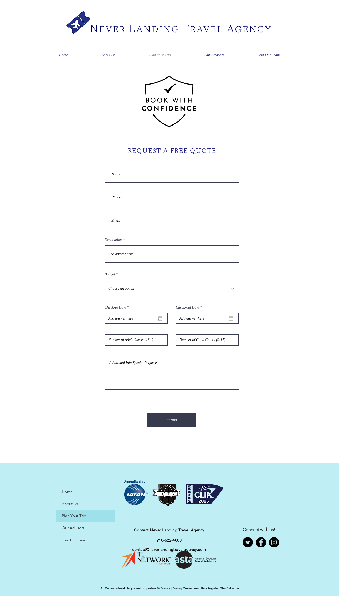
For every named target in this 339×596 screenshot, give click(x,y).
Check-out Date (189, 307)
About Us (70, 503)
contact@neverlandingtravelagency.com (169, 549)
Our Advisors (73, 527)
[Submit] (171, 420)
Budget (110, 274)
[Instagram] (274, 542)
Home (67, 491)
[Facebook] (261, 542)
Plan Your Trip (74, 515)
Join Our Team (75, 539)
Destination (113, 240)
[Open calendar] (160, 318)
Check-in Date (117, 307)
